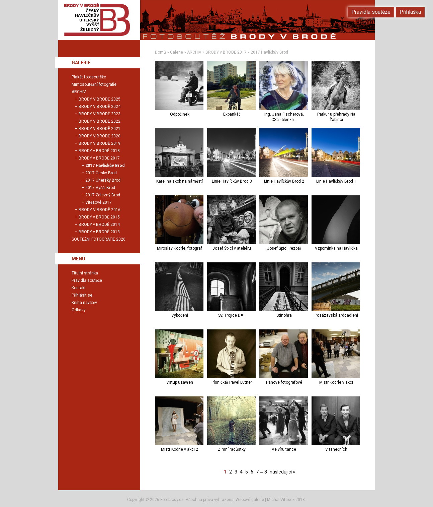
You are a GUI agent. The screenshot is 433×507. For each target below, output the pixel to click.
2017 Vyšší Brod (100, 187)
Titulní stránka (85, 273)
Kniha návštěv (84, 302)
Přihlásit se (82, 295)
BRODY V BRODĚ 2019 (99, 143)
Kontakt (79, 288)
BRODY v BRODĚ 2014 (99, 224)
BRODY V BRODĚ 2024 (99, 106)
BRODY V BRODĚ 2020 (99, 136)
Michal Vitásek (280, 499)
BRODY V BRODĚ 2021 (99, 128)
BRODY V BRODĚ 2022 (99, 121)
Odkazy (79, 310)
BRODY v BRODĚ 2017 (226, 52)
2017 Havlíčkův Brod (269, 52)
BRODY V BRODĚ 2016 (99, 209)
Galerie (176, 52)
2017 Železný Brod (102, 195)
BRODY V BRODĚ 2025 (99, 99)
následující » (282, 471)
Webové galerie (250, 499)
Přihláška (410, 12)
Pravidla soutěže (87, 280)
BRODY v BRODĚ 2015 (99, 217)
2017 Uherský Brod (102, 180)
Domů (160, 52)
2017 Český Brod (101, 173)
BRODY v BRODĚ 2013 (99, 232)
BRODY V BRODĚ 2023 (99, 114)
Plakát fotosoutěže (89, 77)
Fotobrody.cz (172, 499)
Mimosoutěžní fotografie (94, 84)
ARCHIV (194, 52)
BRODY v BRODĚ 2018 (99, 150)
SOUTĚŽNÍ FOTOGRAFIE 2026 (98, 239)
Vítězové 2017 (98, 202)
